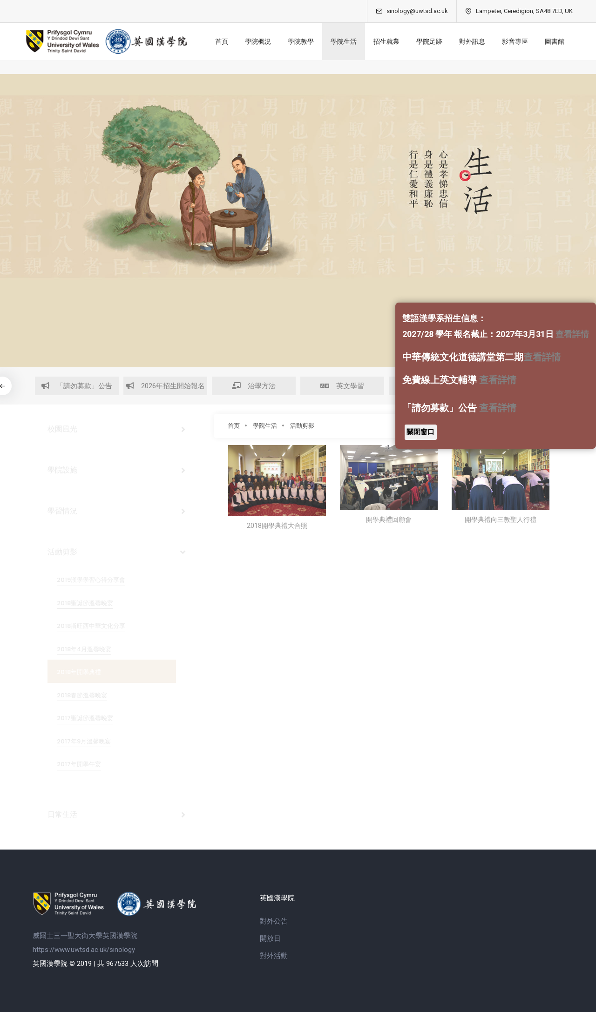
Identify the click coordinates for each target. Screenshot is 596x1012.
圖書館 (554, 41)
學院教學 (301, 41)
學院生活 (344, 41)
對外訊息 (472, 41)
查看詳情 (572, 334)
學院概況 (258, 41)
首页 (234, 425)
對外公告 (274, 921)
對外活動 (274, 955)
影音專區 (515, 41)
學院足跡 (429, 41)
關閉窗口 (420, 432)
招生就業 (386, 41)
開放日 (270, 938)
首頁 (221, 41)
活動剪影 (302, 425)
